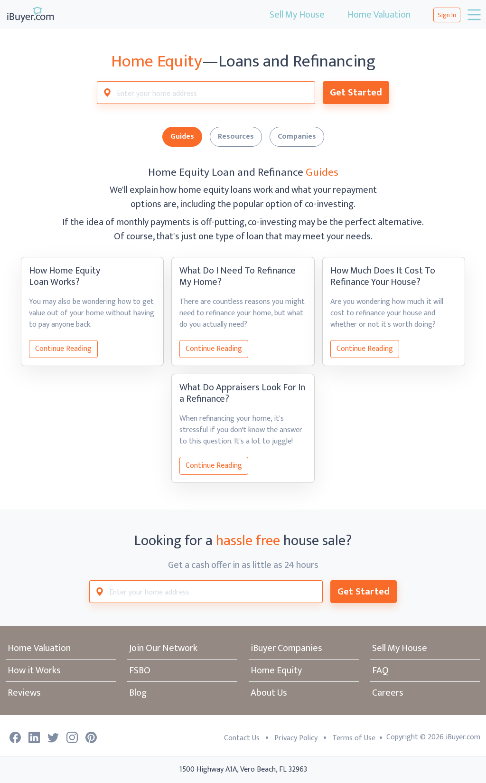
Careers (387, 693)
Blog (138, 693)
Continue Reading (63, 348)
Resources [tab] (236, 136)
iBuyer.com (463, 737)
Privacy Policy (296, 738)
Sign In (447, 14)
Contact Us (242, 738)
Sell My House (297, 15)
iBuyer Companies (286, 648)
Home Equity (276, 670)
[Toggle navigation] (473, 15)
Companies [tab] (297, 136)
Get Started (356, 93)
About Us (269, 693)
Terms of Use (353, 738)
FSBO (139, 670)
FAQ (380, 670)
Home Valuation (379, 15)
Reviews (24, 693)
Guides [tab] (182, 136)
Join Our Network (163, 648)
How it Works (34, 670)
